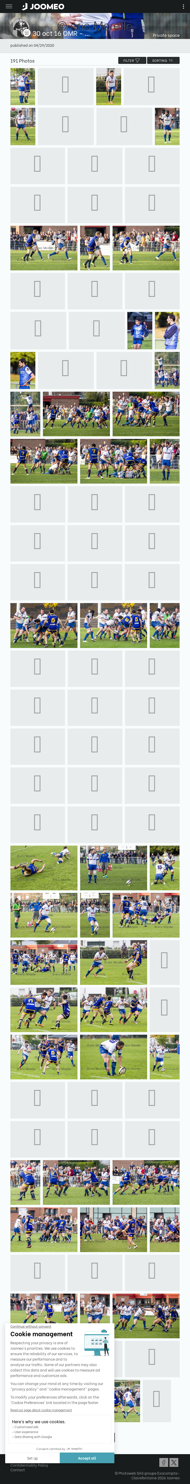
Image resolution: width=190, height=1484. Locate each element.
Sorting (163, 60)
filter (132, 60)
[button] (14, 1457)
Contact (17, 1469)
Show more (95, 1437)
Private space (166, 35)
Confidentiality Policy (29, 1465)
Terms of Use (21, 1460)
